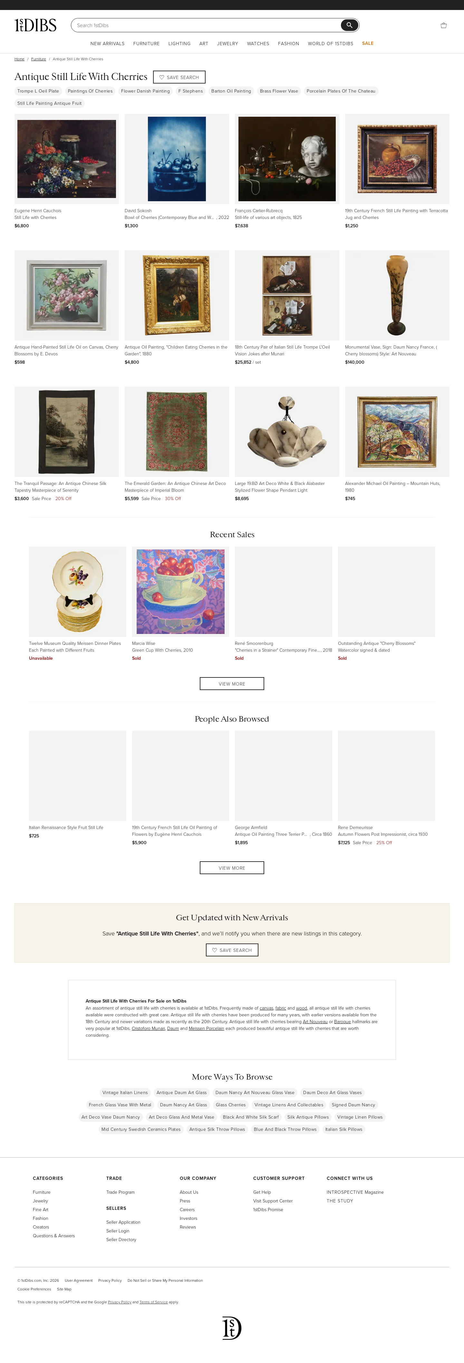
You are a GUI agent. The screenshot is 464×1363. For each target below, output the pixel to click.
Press (185, 1201)
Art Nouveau (315, 1021)
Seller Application (123, 1222)
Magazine (355, 1192)
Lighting (180, 43)
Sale (368, 43)
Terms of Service (154, 1302)
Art (203, 43)
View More (232, 684)
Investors (188, 1218)
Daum (173, 1028)
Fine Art (40, 1209)
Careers (187, 1209)
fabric (281, 1008)
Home (19, 59)
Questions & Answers (54, 1235)
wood (301, 1008)
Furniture (146, 43)
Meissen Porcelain (206, 1028)
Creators (41, 1227)
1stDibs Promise (268, 1209)
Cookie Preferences (34, 1289)
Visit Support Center (273, 1201)
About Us (189, 1192)
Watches (258, 43)
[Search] (209, 25)
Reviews (188, 1227)
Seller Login (118, 1231)
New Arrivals (108, 43)
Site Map (64, 1289)
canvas (266, 1008)
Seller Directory (121, 1239)
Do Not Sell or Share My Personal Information (165, 1280)
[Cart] (444, 25)
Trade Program (120, 1192)
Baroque (342, 1021)
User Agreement (78, 1280)
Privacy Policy (110, 1280)
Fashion (288, 43)
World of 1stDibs (330, 43)
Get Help (262, 1192)
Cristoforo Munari (148, 1028)
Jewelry (227, 43)
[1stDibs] (35, 24)
